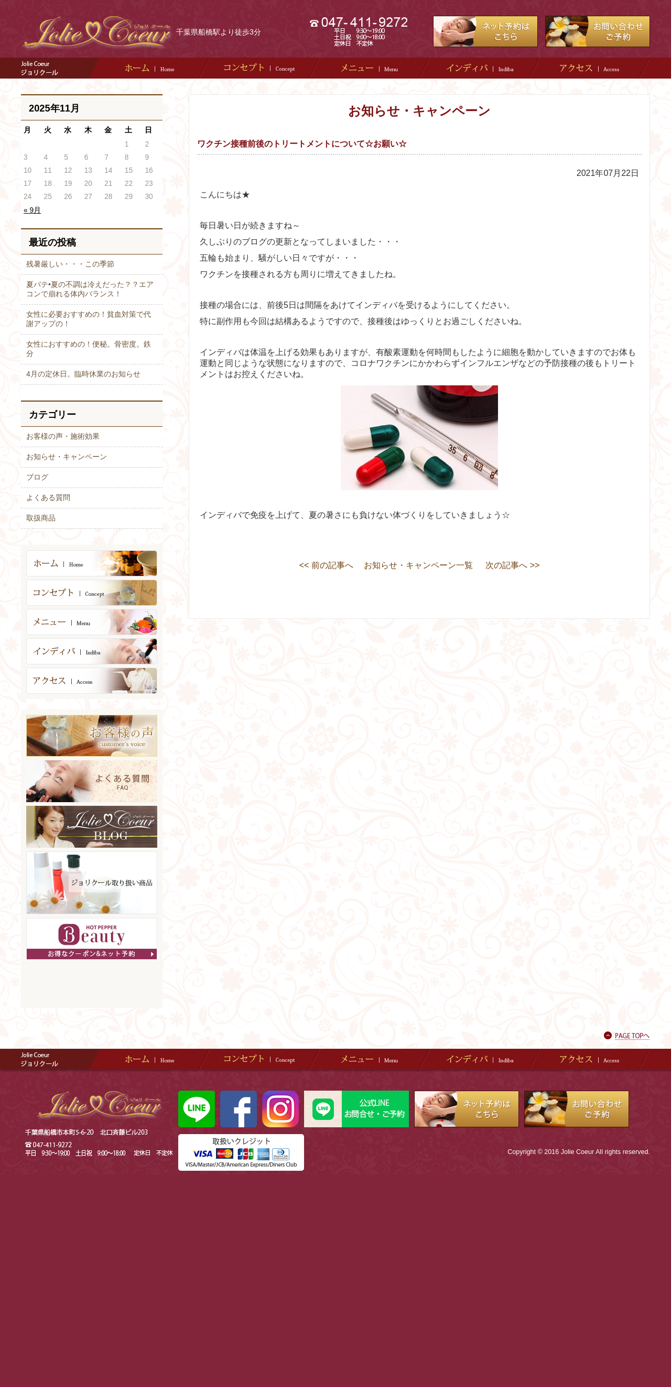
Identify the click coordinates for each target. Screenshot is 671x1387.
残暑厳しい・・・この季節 (70, 264)
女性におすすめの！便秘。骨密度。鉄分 (88, 349)
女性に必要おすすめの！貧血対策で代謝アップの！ (88, 319)
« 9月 (32, 210)
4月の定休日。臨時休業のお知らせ (83, 374)
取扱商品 (41, 518)
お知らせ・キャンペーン (66, 456)
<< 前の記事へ (326, 565)
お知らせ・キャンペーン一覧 (418, 565)
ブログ (37, 477)
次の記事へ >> (512, 565)
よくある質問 (48, 497)
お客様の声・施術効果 (63, 436)
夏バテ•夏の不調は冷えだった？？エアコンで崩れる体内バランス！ (90, 289)
